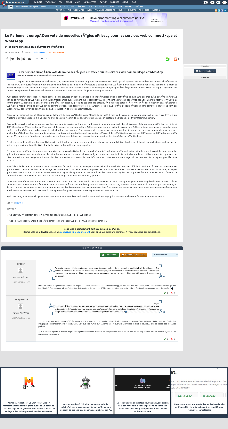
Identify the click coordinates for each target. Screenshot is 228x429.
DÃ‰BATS (132, 10)
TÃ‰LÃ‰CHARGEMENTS (105, 10)
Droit (125, 2)
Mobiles (128, 7)
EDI (90, 7)
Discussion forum (205, 71)
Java (72, 7)
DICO (147, 10)
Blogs (69, 2)
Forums (38, 2)
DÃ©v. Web (81, 7)
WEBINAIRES (78, 10)
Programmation (101, 7)
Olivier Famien (39, 52)
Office (119, 7)
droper (21, 264)
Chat (78, 2)
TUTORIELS (60, 10)
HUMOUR (156, 10)
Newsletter (89, 2)
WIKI (141, 10)
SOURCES (121, 10)
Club (133, 2)
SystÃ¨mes (139, 7)
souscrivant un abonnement (75, 232)
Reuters (19, 203)
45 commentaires (56, 53)
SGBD (112, 7)
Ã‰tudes (114, 2)
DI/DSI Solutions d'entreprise (26, 7)
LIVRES (89, 10)
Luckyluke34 (21, 299)
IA (49, 7)
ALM (55, 7)
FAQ (61, 2)
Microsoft (64, 7)
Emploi (103, 2)
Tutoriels (50, 2)
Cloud (43, 7)
